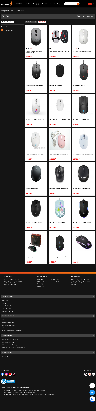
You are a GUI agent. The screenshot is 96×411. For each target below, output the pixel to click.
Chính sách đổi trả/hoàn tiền (10, 339)
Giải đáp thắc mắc (7, 311)
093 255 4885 (41, 286)
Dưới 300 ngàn (9, 30)
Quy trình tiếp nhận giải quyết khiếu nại (14, 347)
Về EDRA (19, 3)
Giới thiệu (5, 300)
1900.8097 (6, 284)
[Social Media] (2, 374)
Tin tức (4, 303)
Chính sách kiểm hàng (8, 325)
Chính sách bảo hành (8, 319)
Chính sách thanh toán (9, 328)
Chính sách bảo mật (8, 322)
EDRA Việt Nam (5, 356)
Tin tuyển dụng (6, 308)
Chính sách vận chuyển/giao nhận (12, 344)
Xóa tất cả (42, 21)
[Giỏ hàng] (85, 3)
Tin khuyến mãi (6, 305)
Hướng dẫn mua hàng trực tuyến (12, 330)
